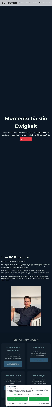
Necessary (20, 394)
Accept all (38, 399)
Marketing (39, 394)
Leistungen (35, 2)
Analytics (30, 394)
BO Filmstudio (9, 2)
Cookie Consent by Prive (44, 403)
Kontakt (48, 2)
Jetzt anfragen (26, 139)
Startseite (21, 2)
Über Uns (41, 2)
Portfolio (28, 2)
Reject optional (17, 399)
